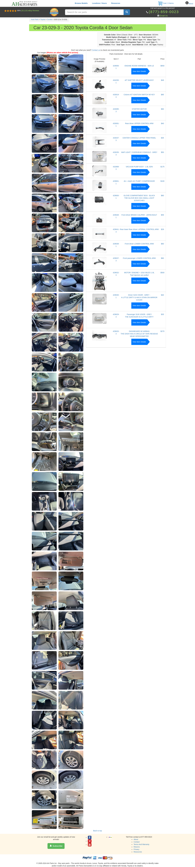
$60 (162, 109)
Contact (137, 842)
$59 (162, 215)
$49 (162, 80)
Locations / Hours (99, 3)
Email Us (164, 16)
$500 (162, 273)
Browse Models (81, 3)
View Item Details (139, 71)
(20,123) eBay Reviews (30, 11)
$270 (162, 331)
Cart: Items (166, 3)
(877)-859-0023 (164, 12)
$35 (162, 138)
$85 (162, 95)
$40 (162, 123)
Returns (137, 847)
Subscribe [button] (56, 846)
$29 (162, 229)
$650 (162, 66)
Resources (115, 3)
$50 (162, 152)
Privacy (136, 849)
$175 (162, 167)
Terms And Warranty (141, 844)
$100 (162, 181)
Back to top (97, 831)
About (191, 4)
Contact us (96, 50)
